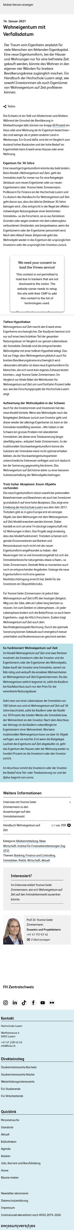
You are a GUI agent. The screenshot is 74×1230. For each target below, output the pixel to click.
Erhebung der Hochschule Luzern (23, 507)
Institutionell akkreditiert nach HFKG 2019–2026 (31, 1215)
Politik (22, 860)
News (42, 841)
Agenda (5, 1148)
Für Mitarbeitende (12, 1096)
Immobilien (10, 860)
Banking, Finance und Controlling (34, 855)
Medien (5, 1156)
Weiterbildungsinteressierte (17, 1081)
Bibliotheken (8, 1141)
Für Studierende (10, 1089)
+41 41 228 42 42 (11, 1042)
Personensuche (10, 1120)
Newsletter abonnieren (14, 1193)
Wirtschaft (9, 846)
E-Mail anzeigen (40, 939)
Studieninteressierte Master (18, 1074)
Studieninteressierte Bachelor (19, 1067)
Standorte (7, 1127)
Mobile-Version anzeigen (18, 4)
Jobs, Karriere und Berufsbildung (20, 1163)
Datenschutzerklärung (14, 1200)
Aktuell (45, 860)
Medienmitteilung (27, 841)
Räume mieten (10, 1177)
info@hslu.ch (8, 1045)
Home (4, 1170)
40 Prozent (58, 125)
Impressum (8, 1207)
